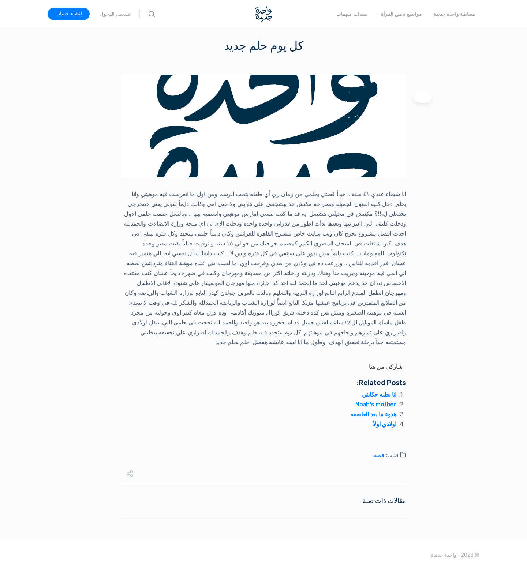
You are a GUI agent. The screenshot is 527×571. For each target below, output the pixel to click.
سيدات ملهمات (351, 14)
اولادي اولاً (384, 424)
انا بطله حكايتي (379, 394)
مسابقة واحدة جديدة (454, 14)
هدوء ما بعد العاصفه (373, 414)
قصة (379, 455)
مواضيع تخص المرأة (401, 14)
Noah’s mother (375, 404)
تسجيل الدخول (115, 14)
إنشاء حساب (68, 13)
